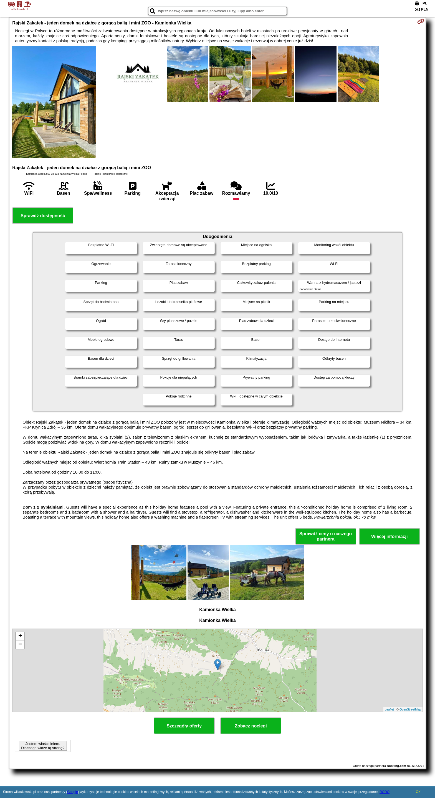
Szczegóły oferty (184, 726)
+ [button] (20, 636)
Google (72, 792)
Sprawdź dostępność (43, 215)
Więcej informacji (389, 536)
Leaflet (389, 709)
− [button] (20, 645)
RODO (385, 792)
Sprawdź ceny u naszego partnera (325, 536)
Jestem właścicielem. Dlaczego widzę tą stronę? (42, 746)
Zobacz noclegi (251, 726)
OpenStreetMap (410, 709)
